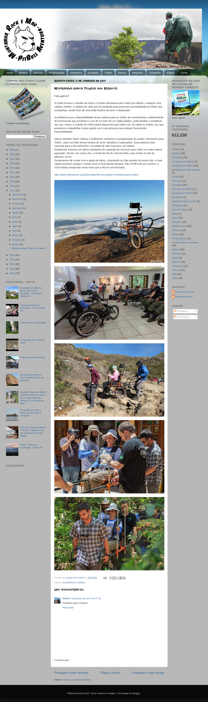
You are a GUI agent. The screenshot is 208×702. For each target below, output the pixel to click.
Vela (174, 274)
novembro (17, 199)
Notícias (38, 72)
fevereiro (17, 240)
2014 (12, 264)
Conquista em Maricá (183, 161)
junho (15, 221)
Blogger (136, 693)
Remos (122, 72)
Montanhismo (69, 582)
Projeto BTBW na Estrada (185, 242)
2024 (12, 159)
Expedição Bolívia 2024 (184, 201)
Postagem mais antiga (148, 672)
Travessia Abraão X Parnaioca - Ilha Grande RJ (32, 308)
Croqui (175, 176)
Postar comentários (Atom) (77, 679)
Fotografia (155, 72)
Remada (176, 253)
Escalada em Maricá (182, 189)
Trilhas (108, 72)
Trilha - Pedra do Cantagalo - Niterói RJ (31, 446)
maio (15, 226)
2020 (12, 177)
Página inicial (110, 672)
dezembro (17, 194)
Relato (175, 249)
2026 (12, 150)
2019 (12, 181)
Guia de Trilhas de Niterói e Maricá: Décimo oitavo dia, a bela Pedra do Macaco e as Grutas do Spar (33, 398)
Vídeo (175, 278)
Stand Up (177, 262)
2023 (12, 163)
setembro (17, 208)
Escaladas (177, 197)
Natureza (176, 230)
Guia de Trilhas (180, 209)
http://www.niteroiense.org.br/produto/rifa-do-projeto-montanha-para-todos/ (96, 174)
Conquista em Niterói (183, 165)
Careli (66, 598)
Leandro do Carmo (185, 292)
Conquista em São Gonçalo (186, 169)
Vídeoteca (76, 72)
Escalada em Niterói (182, 193)
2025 (12, 154)
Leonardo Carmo (184, 296)
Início (10, 72)
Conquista (177, 157)
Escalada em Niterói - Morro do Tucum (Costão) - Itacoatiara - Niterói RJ (31, 292)
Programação (56, 72)
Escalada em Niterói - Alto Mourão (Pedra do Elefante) (31, 377)
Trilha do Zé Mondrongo (32, 357)
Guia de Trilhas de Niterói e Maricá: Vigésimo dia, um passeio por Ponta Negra (33, 431)
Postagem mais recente (71, 672)
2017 (12, 190)
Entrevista (177, 181)
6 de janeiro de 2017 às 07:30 (85, 598)
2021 (12, 172)
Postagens (181, 311)
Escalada (93, 72)
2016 (12, 255)
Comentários (182, 317)
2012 (12, 273)
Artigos (171, 72)
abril (14, 230)
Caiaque (176, 153)
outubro (16, 203)
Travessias (177, 266)
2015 (12, 259)
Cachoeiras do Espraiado (33, 322)
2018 (12, 186)
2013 (12, 268)
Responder (68, 607)
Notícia (81, 582)
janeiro (16, 244)
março (15, 235)
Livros (183, 72)
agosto (16, 212)
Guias (175, 213)
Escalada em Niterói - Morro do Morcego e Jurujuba (31, 413)
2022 (12, 168)
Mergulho (137, 72)
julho (15, 217)
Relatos (23, 72)
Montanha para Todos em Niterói (29, 248)
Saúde (175, 257)
